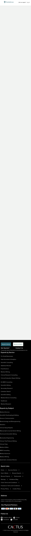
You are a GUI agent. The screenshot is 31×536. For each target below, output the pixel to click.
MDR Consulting (4, 450)
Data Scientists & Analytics (8, 359)
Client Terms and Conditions (9, 482)
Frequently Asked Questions (8, 350)
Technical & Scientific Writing (8, 434)
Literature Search (6, 391)
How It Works (4, 473)
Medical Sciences (5, 453)
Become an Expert (18, 344)
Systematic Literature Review (8, 460)
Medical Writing (5, 372)
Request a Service (6, 344)
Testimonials (17, 476)
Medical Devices (5, 412)
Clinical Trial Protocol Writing (8, 441)
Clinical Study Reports (6, 428)
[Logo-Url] (9, 2)
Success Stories (12, 470)
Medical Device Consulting (8, 398)
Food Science (5, 369)
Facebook (5, 520)
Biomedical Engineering (7, 438)
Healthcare (4, 401)
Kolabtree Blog (14, 479)
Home (2, 470)
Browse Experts (16, 473)
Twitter (16, 518)
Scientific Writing (6, 385)
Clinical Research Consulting (9, 375)
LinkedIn (14, 520)
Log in (28, 2)
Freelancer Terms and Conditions (10, 485)
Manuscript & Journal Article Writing (10, 431)
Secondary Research (7, 388)
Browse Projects (5, 476)
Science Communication (7, 418)
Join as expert (22, 2)
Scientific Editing (5, 395)
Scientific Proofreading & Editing (9, 415)
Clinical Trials (4, 444)
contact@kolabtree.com (21, 350)
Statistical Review (6, 366)
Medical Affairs (4, 447)
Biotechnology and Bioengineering (10, 421)
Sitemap (3, 479)
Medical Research (6, 404)
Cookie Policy (17, 488)
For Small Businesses (7, 356)
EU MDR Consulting (6, 382)
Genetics (2, 425)
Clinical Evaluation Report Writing (10, 378)
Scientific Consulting (7, 362)
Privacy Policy (5, 488)
